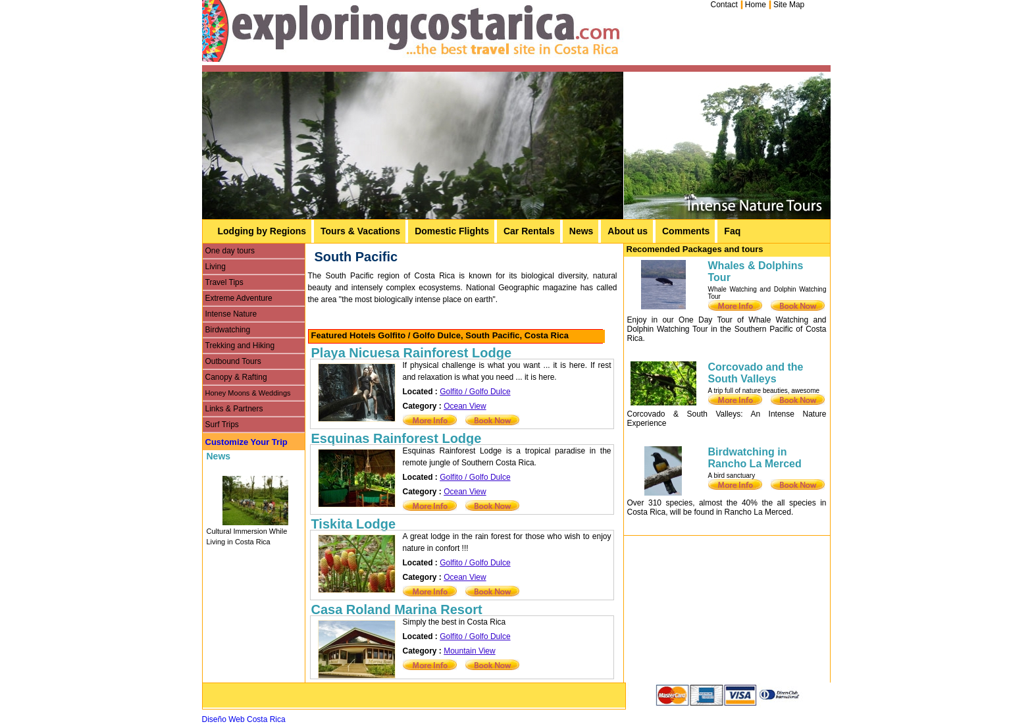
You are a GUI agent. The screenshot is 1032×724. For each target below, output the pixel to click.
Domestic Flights (452, 231)
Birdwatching (228, 329)
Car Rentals (529, 231)
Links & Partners (234, 408)
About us (627, 231)
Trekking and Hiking (240, 345)
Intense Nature (231, 314)
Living (215, 266)
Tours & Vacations (360, 231)
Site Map (788, 4)
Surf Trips (222, 424)
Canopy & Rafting (236, 377)
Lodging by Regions (262, 231)
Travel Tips (224, 282)
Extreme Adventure (238, 298)
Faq (732, 231)
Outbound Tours (233, 361)
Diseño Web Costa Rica (244, 719)
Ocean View (465, 406)
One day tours (230, 250)
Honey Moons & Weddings (248, 393)
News (581, 231)
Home (755, 4)
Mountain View (470, 651)
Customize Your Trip (246, 442)
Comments (686, 231)
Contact (724, 4)
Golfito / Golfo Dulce (475, 391)
